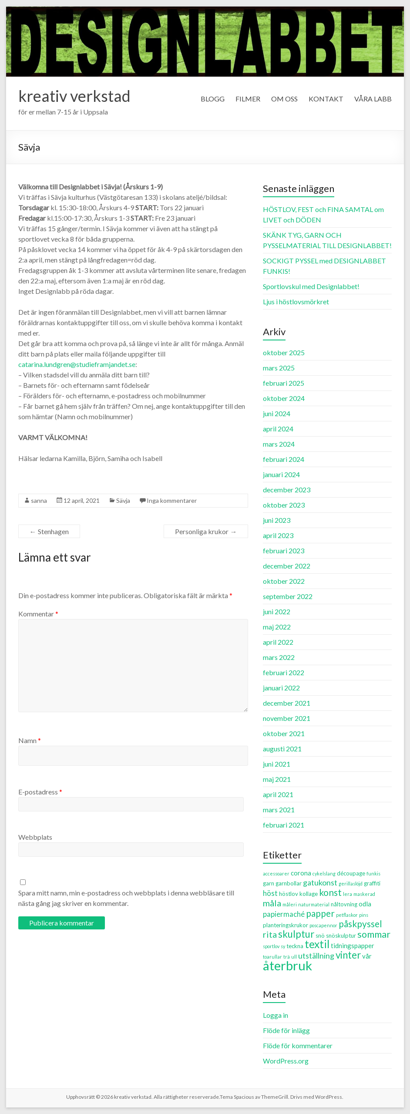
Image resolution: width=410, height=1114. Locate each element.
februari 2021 (283, 825)
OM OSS (284, 98)
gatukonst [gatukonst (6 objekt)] (320, 882)
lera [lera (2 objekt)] (347, 894)
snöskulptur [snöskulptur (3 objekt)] (341, 935)
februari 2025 (283, 383)
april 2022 (278, 642)
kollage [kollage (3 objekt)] (308, 893)
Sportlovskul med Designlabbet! (311, 286)
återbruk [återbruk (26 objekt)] (287, 965)
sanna (39, 500)
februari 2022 (283, 672)
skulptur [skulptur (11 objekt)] (296, 934)
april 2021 (278, 794)
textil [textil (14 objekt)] (317, 944)
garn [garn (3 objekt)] (268, 883)
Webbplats (35, 837)
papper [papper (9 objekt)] (320, 913)
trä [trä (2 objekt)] (286, 956)
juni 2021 (276, 764)
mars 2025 (279, 367)
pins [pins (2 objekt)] (363, 915)
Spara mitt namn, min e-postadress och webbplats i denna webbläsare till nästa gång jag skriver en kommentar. (126, 898)
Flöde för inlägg (286, 1030)
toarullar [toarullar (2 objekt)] (272, 956)
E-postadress (40, 792)
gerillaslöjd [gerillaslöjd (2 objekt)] (351, 883)
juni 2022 (276, 611)
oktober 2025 (284, 352)
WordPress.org (286, 1061)
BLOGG (213, 98)
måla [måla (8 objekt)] (272, 903)
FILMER (247, 98)
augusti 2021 (282, 748)
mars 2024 (279, 444)
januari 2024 (281, 474)
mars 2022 (279, 657)
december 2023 (286, 489)
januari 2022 (281, 687)
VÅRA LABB (373, 98)
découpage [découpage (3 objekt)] (351, 873)
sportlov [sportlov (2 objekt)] (271, 946)
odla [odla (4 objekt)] (365, 904)
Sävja (123, 500)
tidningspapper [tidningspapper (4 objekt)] (352, 945)
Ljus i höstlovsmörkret (296, 301)
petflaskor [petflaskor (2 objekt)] (347, 915)
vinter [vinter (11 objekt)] (348, 955)
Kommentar (38, 613)
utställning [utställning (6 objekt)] (316, 955)
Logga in (275, 1015)
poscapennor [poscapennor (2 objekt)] (323, 925)
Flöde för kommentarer (298, 1045)
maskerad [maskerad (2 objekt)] (364, 894)
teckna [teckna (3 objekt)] (294, 945)
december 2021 (286, 703)
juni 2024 (276, 413)
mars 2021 (279, 809)
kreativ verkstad (74, 95)
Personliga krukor (206, 531)
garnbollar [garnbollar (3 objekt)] (289, 883)
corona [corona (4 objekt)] (301, 873)
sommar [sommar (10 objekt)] (373, 934)
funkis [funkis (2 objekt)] (373, 873)
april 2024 (278, 428)
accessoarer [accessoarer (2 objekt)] (276, 873)
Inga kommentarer (172, 500)
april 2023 (278, 535)
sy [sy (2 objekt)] (283, 946)
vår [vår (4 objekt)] (367, 956)
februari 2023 (283, 550)
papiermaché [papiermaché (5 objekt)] (284, 914)
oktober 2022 (284, 581)
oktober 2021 (284, 733)
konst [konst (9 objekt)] (330, 892)
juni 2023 (276, 520)
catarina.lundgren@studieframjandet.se (76, 364)
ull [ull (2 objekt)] (294, 956)
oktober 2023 (284, 505)
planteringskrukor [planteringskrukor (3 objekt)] (285, 925)
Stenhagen (49, 531)
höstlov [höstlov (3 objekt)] (288, 893)
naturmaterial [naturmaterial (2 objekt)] (313, 904)
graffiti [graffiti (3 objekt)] (372, 883)
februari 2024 (283, 459)
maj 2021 (277, 779)
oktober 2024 (284, 398)
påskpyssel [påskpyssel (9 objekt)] (360, 923)
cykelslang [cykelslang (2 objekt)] (324, 873)
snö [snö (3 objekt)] (320, 935)
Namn (29, 740)
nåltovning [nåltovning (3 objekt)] (344, 904)
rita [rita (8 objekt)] (270, 934)
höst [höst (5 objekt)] (270, 893)
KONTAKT (326, 98)
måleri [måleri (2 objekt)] (289, 904)
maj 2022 (277, 627)
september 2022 (288, 596)
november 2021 (286, 718)
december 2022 (286, 566)
